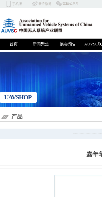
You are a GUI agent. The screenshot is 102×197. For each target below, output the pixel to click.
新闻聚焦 (41, 44)
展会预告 (68, 44)
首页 (14, 44)
